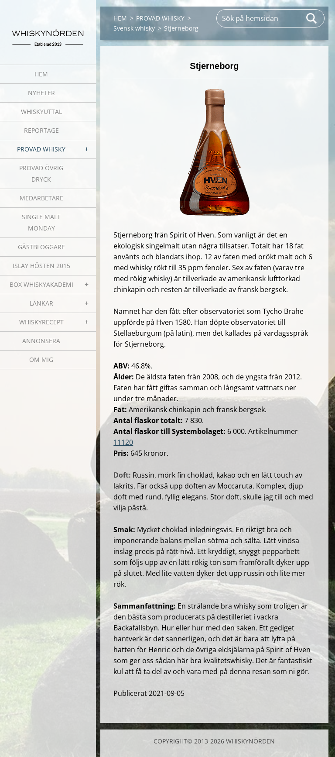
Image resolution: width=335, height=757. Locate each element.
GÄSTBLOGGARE (41, 247)
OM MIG (41, 359)
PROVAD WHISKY (41, 149)
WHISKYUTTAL (41, 111)
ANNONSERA (41, 341)
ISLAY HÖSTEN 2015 (41, 266)
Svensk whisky (134, 28)
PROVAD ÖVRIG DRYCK (41, 173)
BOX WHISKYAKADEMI (41, 284)
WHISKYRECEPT (41, 322)
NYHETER (41, 93)
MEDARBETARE (41, 198)
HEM (41, 74)
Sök (312, 18)
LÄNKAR (41, 303)
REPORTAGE (41, 130)
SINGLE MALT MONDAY (41, 222)
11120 (123, 442)
